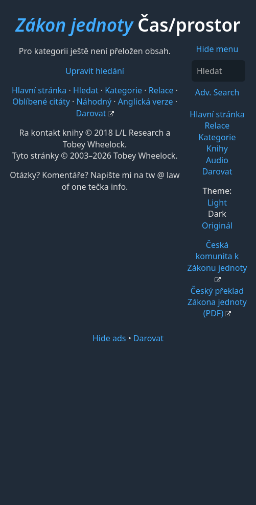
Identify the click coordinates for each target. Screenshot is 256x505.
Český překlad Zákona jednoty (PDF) (217, 302)
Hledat (86, 90)
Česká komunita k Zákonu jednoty (217, 256)
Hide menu (217, 49)
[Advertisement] (128, 423)
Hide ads (109, 338)
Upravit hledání (94, 71)
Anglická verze (145, 101)
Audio (217, 160)
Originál (217, 225)
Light (217, 202)
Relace (217, 125)
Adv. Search (217, 92)
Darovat (217, 171)
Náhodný (94, 101)
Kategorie (217, 137)
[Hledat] (218, 71)
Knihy (217, 148)
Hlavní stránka (217, 114)
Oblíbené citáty (41, 101)
